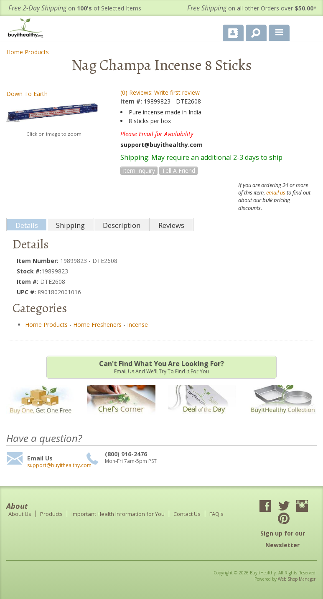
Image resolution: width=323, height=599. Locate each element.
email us (275, 192)
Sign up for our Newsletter (282, 539)
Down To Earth (27, 94)
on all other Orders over (252, 8)
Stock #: (29, 271)
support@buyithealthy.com (55, 465)
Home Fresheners (97, 325)
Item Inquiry (139, 170)
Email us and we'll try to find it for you (161, 367)
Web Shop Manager (296, 579)
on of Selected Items (74, 8)
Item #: (132, 101)
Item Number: (38, 261)
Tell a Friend (178, 170)
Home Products (27, 52)
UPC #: (27, 292)
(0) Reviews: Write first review (160, 92)
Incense (137, 325)
